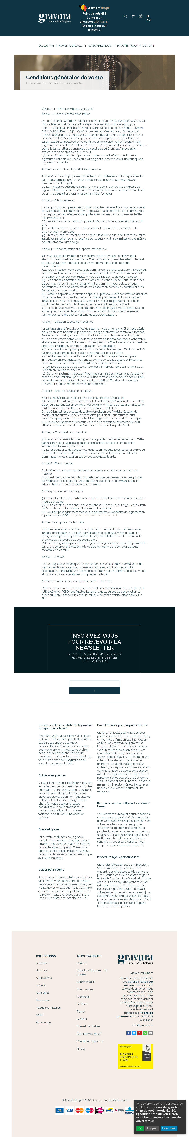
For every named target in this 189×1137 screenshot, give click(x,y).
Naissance (42, 992)
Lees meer (169, 1128)
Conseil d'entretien (88, 1026)
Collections (46, 956)
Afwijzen (152, 1128)
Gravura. (97, 1100)
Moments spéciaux (71, 45)
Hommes (42, 970)
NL (149, 16)
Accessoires (43, 1022)
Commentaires (86, 981)
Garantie (82, 1019)
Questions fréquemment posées (92, 972)
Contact (148, 45)
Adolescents (44, 978)
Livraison (82, 1004)
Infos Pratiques (127, 45)
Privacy (81, 1048)
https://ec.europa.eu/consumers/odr (94, 515)
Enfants (40, 985)
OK (140, 1128)
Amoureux (42, 1000)
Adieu (39, 1015)
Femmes (41, 963)
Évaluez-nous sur (94, 26)
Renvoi (81, 1011)
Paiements (83, 996)
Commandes (85, 989)
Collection (46, 45)
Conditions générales (90, 1041)
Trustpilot (94, 29)
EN (149, 20)
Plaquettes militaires (48, 1007)
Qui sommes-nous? (100, 45)
